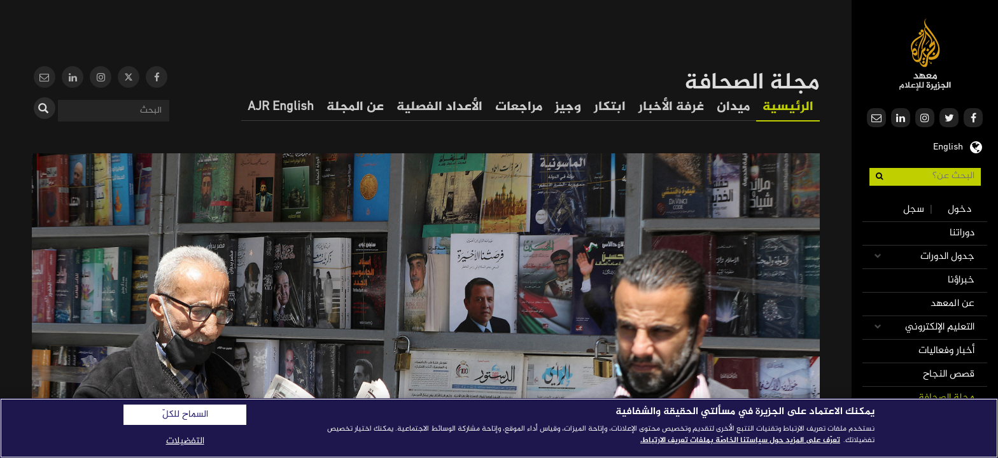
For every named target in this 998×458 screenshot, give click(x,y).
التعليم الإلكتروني (939, 327)
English (948, 145)
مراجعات (518, 107)
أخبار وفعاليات (946, 350)
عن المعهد (952, 303)
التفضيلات (185, 441)
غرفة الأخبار (671, 107)
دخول (959, 209)
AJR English (281, 107)
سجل (913, 209)
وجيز (568, 107)
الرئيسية (788, 107)
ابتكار (610, 107)
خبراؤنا (961, 280)
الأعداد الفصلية (439, 107)
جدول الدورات (947, 256)
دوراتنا (962, 233)
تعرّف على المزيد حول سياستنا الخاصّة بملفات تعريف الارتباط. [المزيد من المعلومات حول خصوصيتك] (740, 440)
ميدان (733, 107)
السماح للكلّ (185, 414)
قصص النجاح (948, 374)
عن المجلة (355, 107)
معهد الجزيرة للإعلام (925, 54)
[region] (499, 428)
